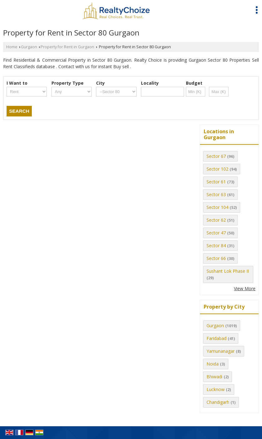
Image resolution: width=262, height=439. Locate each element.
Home (11, 47)
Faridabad (216, 338)
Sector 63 (216, 194)
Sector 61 (216, 182)
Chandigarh (217, 402)
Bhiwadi (214, 377)
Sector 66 (216, 258)
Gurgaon (29, 47)
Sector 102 (217, 169)
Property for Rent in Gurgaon (67, 47)
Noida (212, 364)
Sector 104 (217, 207)
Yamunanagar (220, 351)
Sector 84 (216, 245)
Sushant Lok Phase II (227, 271)
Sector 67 (216, 156)
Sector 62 (216, 220)
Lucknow (215, 389)
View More (244, 288)
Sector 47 (216, 233)
